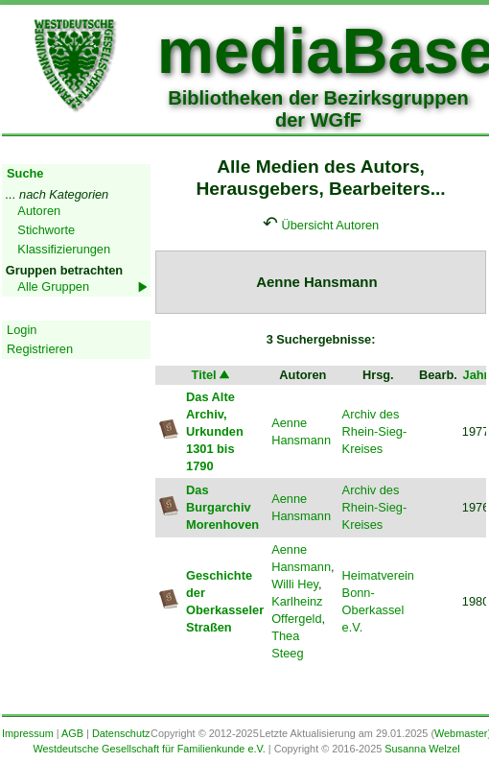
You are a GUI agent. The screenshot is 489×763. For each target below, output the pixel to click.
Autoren (38, 210)
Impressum (28, 733)
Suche (25, 173)
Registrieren (40, 349)
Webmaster (460, 733)
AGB (72, 733)
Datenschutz (121, 733)
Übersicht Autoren (330, 225)
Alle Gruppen (53, 286)
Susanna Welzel (421, 748)
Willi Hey (294, 584)
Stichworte (46, 230)
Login (21, 329)
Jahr (476, 375)
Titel (212, 375)
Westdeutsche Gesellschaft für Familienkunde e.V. (149, 748)
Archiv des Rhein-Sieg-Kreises (375, 431)
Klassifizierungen (63, 249)
